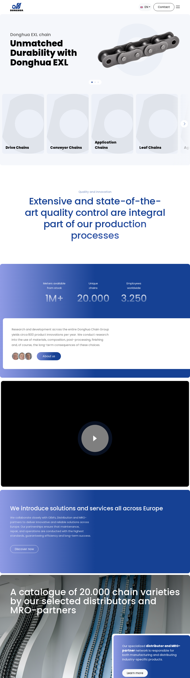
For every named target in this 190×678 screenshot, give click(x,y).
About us (49, 356)
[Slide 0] (92, 82)
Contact (164, 7)
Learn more (135, 673)
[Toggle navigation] (178, 7)
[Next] (184, 123)
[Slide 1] (95, 82)
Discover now (24, 549)
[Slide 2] (98, 82)
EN (144, 7)
